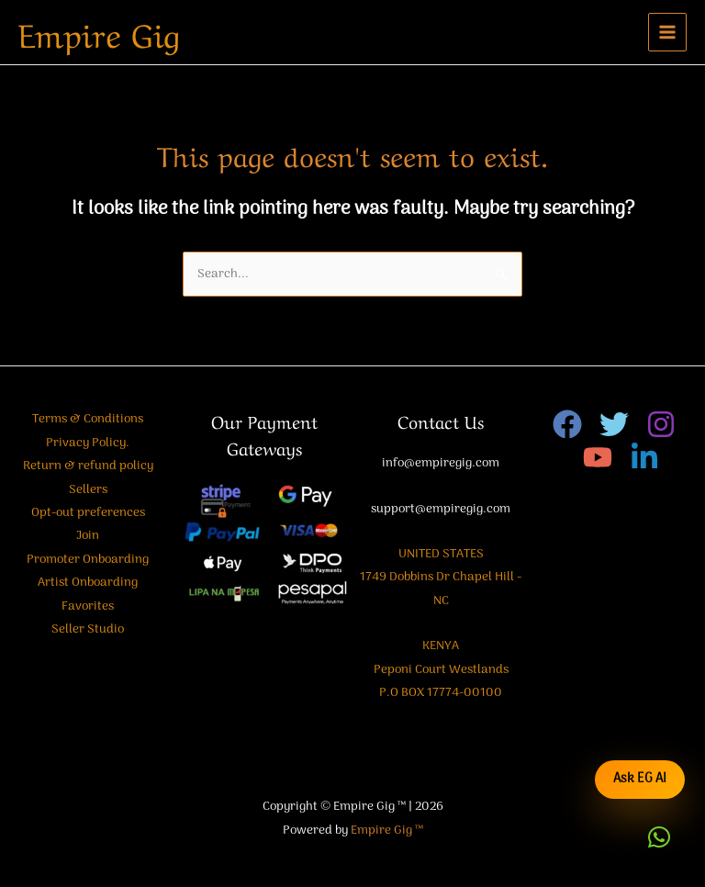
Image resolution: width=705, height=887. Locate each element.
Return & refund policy (88, 466)
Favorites (88, 606)
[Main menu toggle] (668, 32)
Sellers (88, 489)
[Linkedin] (644, 457)
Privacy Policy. (87, 443)
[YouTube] (597, 457)
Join (87, 535)
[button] (659, 837)
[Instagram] (660, 424)
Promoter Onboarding (88, 559)
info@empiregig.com (440, 463)
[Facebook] (567, 424)
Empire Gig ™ (387, 830)
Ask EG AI (639, 779)
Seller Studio (87, 629)
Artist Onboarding (88, 582)
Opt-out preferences (88, 512)
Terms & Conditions (87, 419)
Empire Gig (99, 32)
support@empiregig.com (440, 509)
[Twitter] (614, 424)
